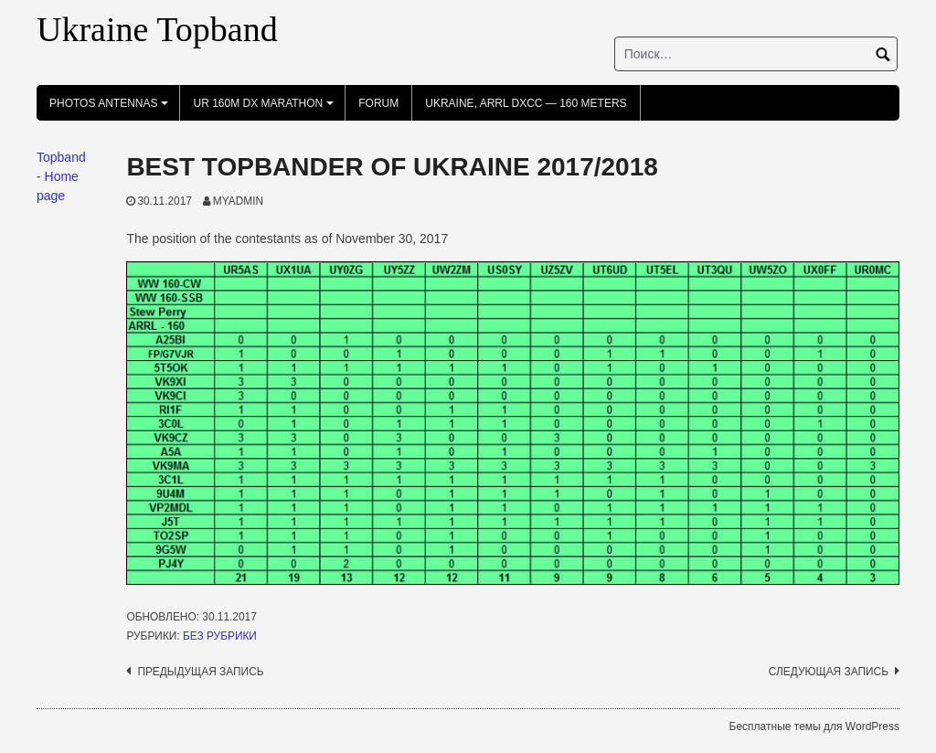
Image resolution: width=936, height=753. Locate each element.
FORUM (378, 103)
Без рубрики (220, 636)
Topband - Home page (61, 176)
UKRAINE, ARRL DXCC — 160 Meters (525, 103)
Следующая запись (828, 671)
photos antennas (111, 109)
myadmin (238, 201)
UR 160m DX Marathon (265, 109)
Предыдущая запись (200, 671)
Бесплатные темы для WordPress (814, 726)
